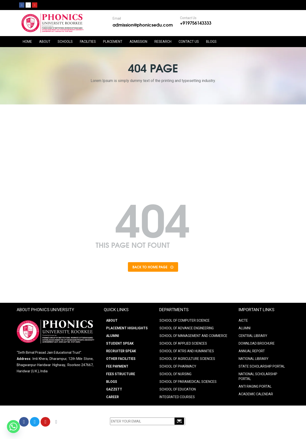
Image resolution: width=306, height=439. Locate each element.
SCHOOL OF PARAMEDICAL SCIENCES (188, 383)
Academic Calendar (256, 395)
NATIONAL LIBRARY (253, 360)
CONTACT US (189, 41)
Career (112, 398)
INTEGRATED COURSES (177, 398)
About (112, 322)
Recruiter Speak (121, 352)
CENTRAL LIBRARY (253, 337)
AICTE (243, 322)
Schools (65, 41)
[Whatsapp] (13, 426)
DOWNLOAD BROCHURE (257, 345)
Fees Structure (120, 375)
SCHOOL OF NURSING (175, 375)
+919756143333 (195, 22)
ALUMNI (245, 329)
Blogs (211, 41)
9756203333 (253, 424)
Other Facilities (121, 360)
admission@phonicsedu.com (143, 24)
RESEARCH (162, 41)
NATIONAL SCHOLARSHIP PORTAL (258, 378)
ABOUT (44, 41)
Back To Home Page (153, 267)
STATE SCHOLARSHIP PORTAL (262, 368)
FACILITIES (88, 41)
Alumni (112, 337)
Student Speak (120, 345)
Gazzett (114, 391)
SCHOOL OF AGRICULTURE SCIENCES (187, 360)
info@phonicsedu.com (229, 430)
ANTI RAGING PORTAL (255, 388)
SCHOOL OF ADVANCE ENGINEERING (186, 329)
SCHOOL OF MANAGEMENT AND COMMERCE (193, 337)
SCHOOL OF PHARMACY (177, 368)
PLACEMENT (112, 41)
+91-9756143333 (228, 424)
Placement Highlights (127, 329)
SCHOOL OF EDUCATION (177, 391)
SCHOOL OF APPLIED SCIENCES (183, 345)
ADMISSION (138, 41)
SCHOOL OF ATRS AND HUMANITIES (186, 352)
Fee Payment (117, 368)
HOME (27, 41)
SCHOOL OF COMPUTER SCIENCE (184, 322)
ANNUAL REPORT (252, 352)
